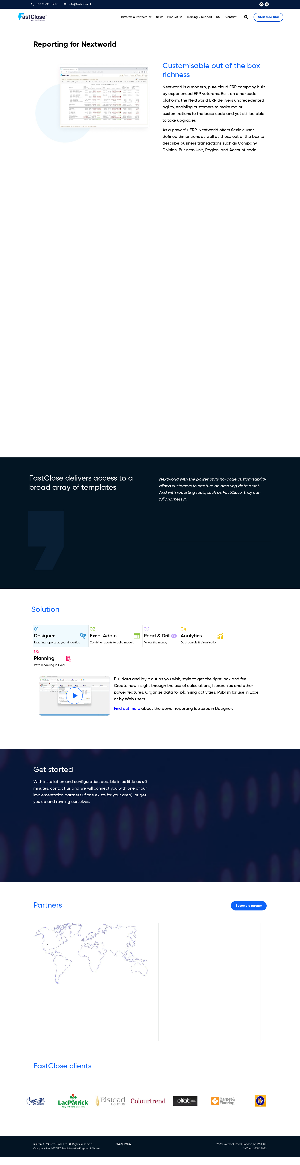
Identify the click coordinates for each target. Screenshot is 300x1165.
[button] (136, 17)
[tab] (61, 636)
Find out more (127, 709)
